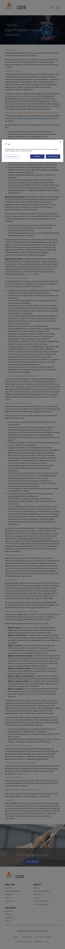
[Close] (60, 142)
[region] (32, 150)
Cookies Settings (12, 156)
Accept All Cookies (53, 156)
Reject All (37, 156)
